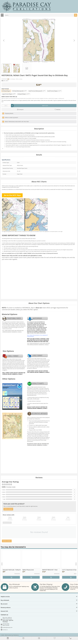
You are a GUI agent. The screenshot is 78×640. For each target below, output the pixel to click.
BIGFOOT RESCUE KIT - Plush (49, 570)
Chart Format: (5, 88)
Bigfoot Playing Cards (28, 570)
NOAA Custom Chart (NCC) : (9, 96)
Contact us (5, 629)
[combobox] (40, 15)
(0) (12, 79)
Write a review (19, 79)
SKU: (3, 80)
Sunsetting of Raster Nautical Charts (23, 243)
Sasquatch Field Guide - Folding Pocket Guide (12, 570)
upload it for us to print (51, 251)
